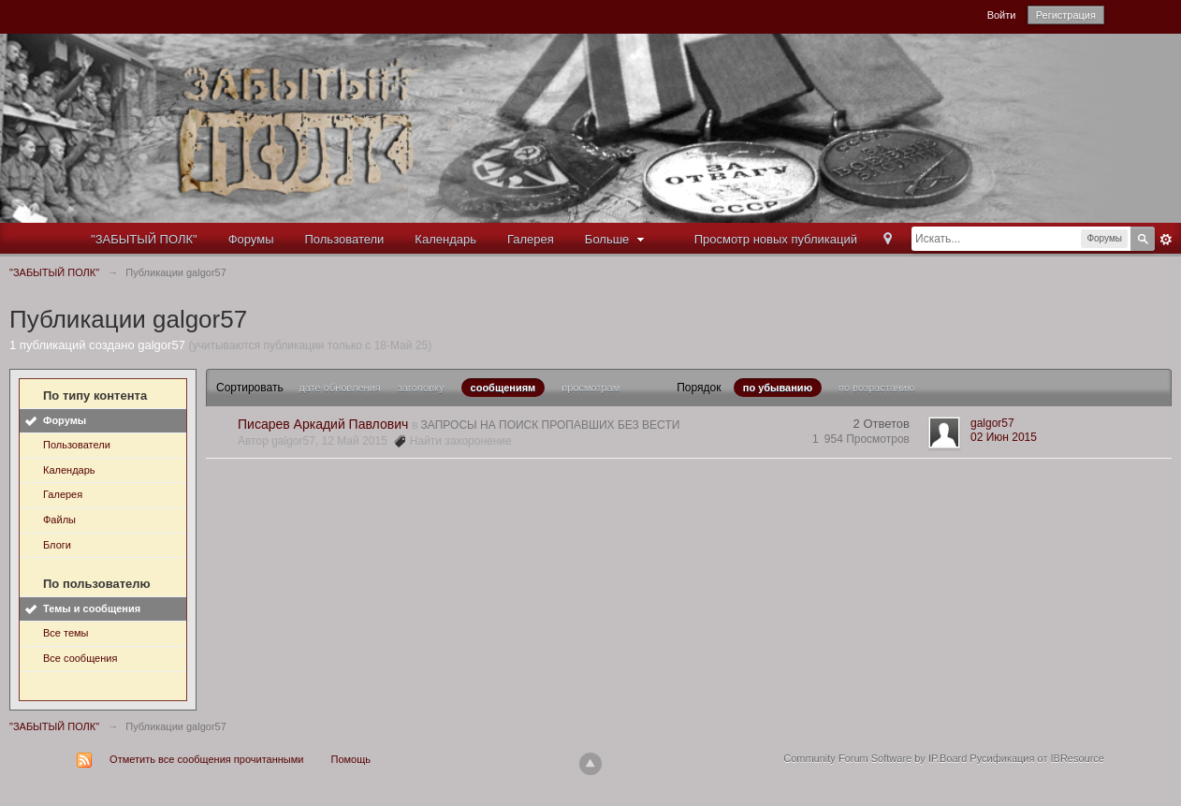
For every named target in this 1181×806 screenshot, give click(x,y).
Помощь (351, 759)
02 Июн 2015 (1003, 437)
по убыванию (777, 387)
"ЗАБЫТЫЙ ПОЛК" (144, 239)
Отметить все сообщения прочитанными (206, 759)
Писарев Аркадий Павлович (323, 424)
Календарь (445, 239)
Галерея (530, 239)
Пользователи (345, 239)
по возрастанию (876, 387)
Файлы (59, 519)
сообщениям (503, 387)
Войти (1001, 15)
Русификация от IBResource (1035, 758)
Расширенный (1166, 239)
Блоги (57, 544)
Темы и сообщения (91, 608)
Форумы (251, 239)
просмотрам (590, 387)
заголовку (421, 387)
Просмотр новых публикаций (775, 239)
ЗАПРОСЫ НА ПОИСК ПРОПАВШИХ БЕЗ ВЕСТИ (550, 425)
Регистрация (1066, 15)
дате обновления (339, 387)
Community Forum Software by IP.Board (875, 758)
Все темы (66, 632)
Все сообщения (80, 658)
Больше (617, 239)
